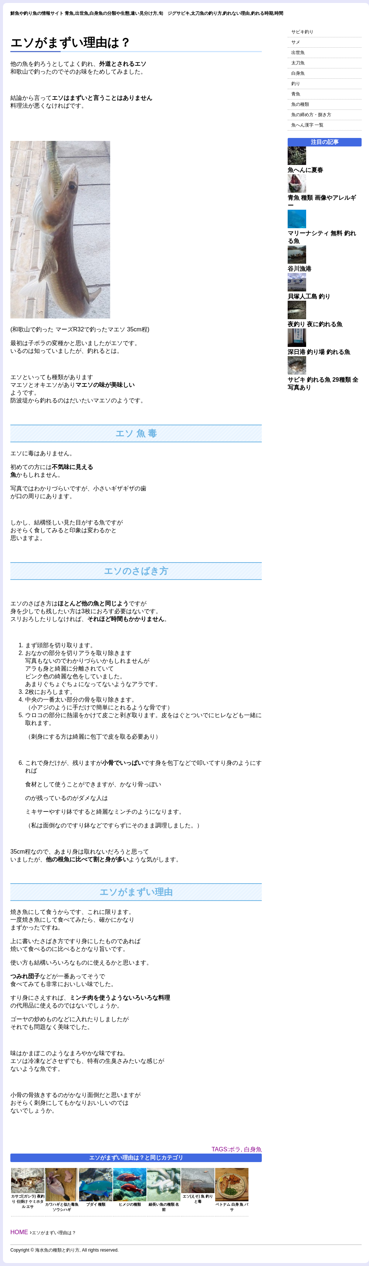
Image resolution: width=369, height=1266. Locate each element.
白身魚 (298, 73)
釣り (295, 83)
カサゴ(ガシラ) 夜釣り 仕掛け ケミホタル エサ (27, 1199)
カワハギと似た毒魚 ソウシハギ (61, 1205)
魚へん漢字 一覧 (307, 125)
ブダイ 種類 (95, 1202)
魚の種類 (300, 104)
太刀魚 (298, 62)
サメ (295, 42)
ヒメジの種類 (129, 1202)
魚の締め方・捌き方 (311, 114)
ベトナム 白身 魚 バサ (231, 1205)
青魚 (295, 94)
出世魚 (298, 52)
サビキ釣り (302, 31)
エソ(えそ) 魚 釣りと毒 (197, 1196)
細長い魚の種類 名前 (163, 1205)
